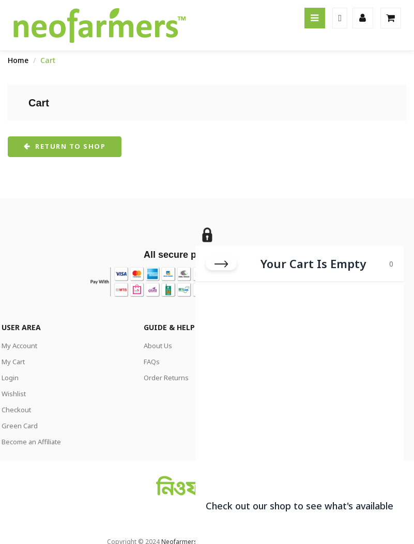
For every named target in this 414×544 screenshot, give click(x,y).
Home (18, 60)
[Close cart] (221, 255)
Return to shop (69, 146)
